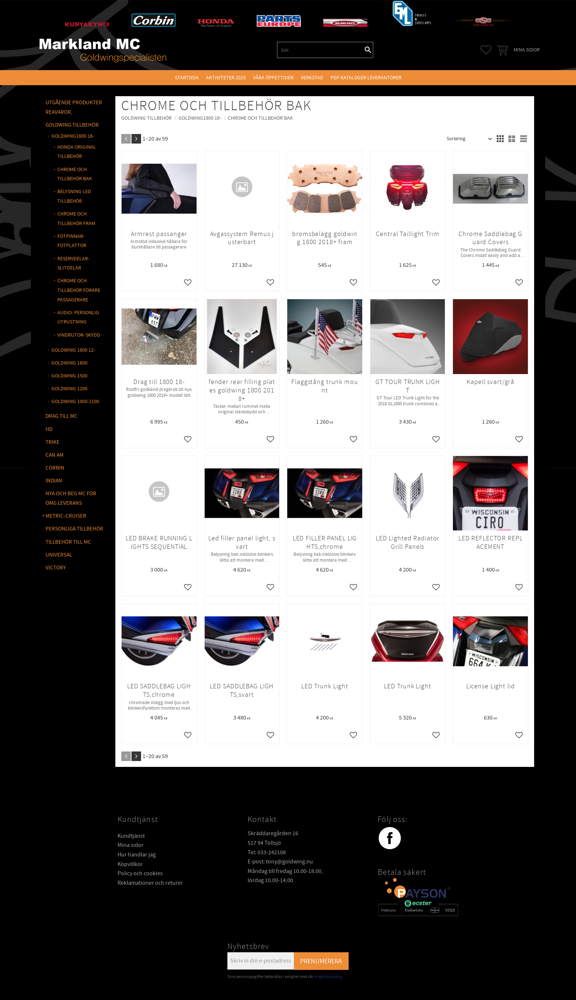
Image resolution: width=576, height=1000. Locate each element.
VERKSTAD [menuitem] (312, 77)
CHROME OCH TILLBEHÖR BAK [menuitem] (74, 174)
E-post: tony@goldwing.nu (280, 861)
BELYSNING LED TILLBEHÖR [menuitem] (74, 196)
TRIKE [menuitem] (53, 442)
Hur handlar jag (137, 854)
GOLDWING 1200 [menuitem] (69, 388)
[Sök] (368, 50)
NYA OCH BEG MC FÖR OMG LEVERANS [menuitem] (71, 498)
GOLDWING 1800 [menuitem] (69, 362)
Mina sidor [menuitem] (527, 49)
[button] (486, 49)
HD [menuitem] (49, 429)
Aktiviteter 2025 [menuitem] (226, 77)
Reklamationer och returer (150, 883)
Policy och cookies (140, 873)
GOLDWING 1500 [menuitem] (69, 375)
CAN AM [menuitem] (55, 455)
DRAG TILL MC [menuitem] (62, 416)
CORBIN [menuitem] (55, 467)
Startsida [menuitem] (187, 77)
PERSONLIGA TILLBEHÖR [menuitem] (74, 528)
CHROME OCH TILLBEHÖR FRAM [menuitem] (76, 219)
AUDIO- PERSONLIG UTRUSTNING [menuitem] (78, 317)
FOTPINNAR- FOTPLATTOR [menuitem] (71, 241)
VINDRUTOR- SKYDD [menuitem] (78, 335)
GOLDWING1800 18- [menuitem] (72, 136)
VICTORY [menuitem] (56, 567)
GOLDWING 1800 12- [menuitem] (73, 350)
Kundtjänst (131, 836)
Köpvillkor (130, 864)
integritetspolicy (328, 976)
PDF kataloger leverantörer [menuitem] (366, 77)
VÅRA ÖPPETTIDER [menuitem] (273, 77)
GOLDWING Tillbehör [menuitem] (72, 125)
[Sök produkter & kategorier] (320, 50)
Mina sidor (131, 845)
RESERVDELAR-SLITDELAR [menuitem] (73, 264)
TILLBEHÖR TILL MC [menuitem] (68, 542)
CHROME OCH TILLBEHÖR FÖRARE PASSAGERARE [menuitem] (78, 290)
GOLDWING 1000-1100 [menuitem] (75, 401)
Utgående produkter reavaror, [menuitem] (74, 107)
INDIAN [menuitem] (54, 480)
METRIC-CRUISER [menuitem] (66, 515)
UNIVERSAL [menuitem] (59, 554)
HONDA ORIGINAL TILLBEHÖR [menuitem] (76, 152)
